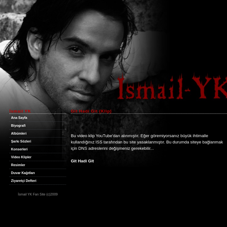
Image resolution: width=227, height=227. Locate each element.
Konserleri (19, 149)
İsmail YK (25, 194)
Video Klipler (21, 157)
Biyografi (18, 125)
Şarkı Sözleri (21, 141)
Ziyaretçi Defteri (24, 181)
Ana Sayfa (19, 117)
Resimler (18, 165)
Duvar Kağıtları (23, 173)
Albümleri (18, 133)
